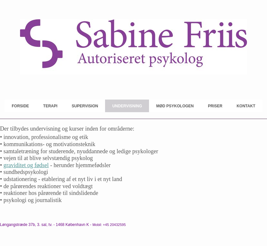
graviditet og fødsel (26, 165)
